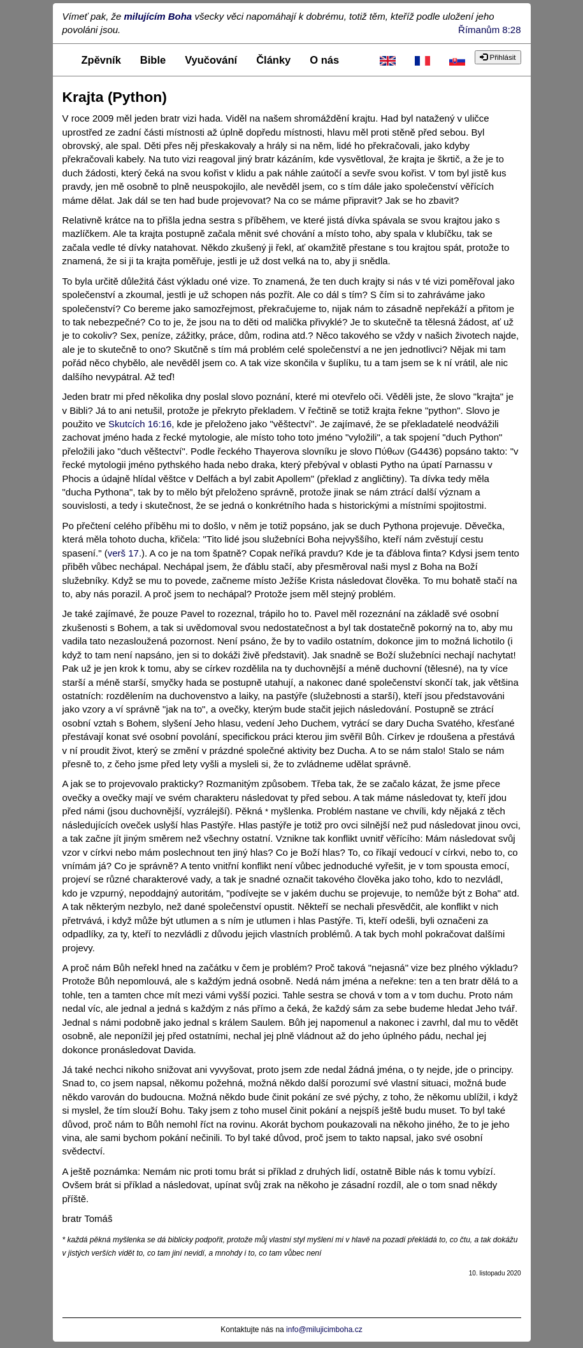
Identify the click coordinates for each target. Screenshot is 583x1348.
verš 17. (124, 553)
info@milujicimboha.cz (324, 1329)
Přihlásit (497, 57)
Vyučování (211, 60)
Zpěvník (101, 60)
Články (273, 60)
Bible (153, 60)
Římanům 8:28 (489, 29)
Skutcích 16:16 (139, 423)
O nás (324, 60)
